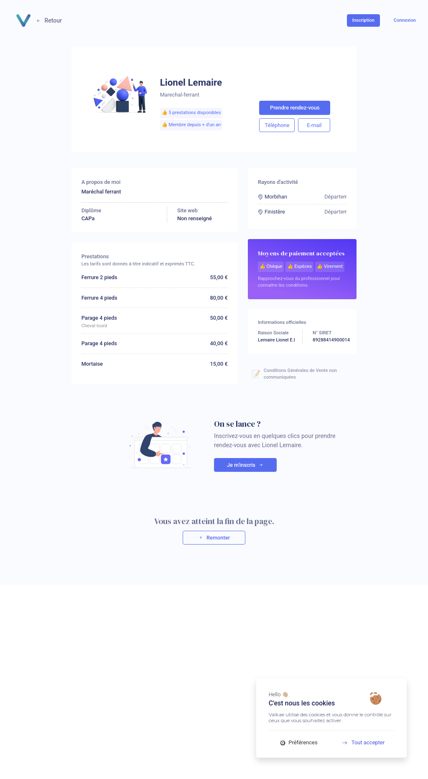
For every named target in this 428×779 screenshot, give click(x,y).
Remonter (214, 538)
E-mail (314, 125)
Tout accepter (360, 742)
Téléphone (277, 125)
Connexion (405, 20)
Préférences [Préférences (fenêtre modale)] (299, 742)
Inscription (363, 20)
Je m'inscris (245, 465)
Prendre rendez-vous (295, 107)
